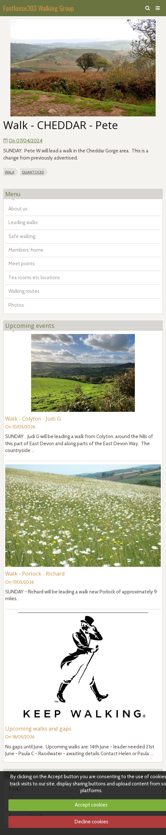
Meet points (21, 264)
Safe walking (21, 236)
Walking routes (24, 291)
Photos (16, 305)
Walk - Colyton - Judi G (33, 418)
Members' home (25, 250)
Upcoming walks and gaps (38, 728)
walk (9, 172)
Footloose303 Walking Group (38, 8)
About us (18, 209)
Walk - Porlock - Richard (35, 573)
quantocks (33, 172)
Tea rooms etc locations (34, 277)
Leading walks (23, 222)
